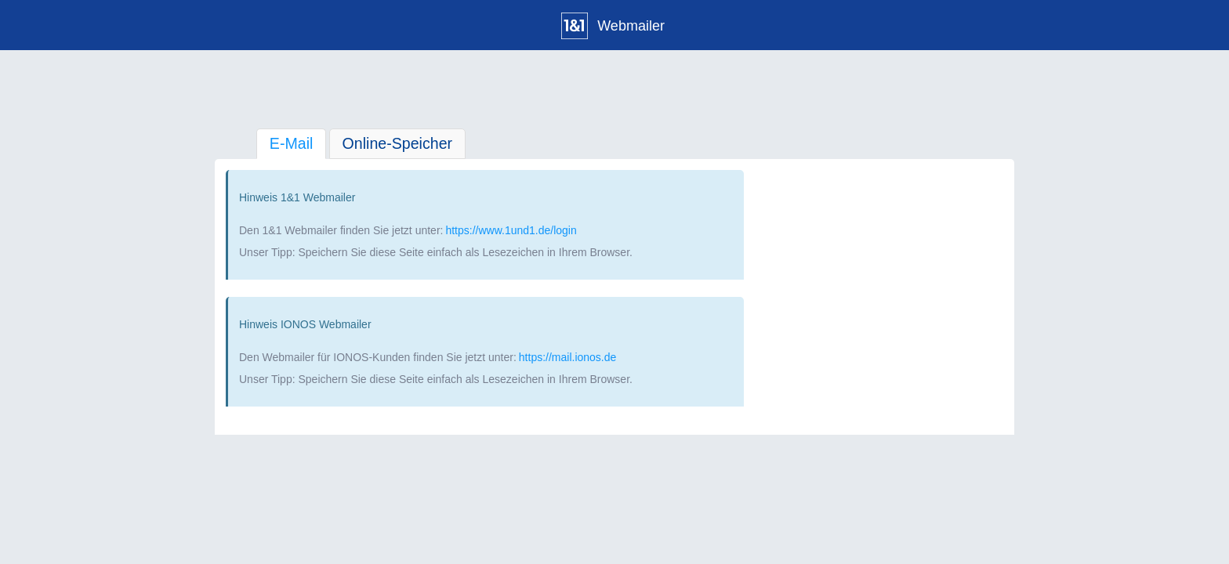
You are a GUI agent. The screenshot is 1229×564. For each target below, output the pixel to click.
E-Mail (292, 143)
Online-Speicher (398, 143)
